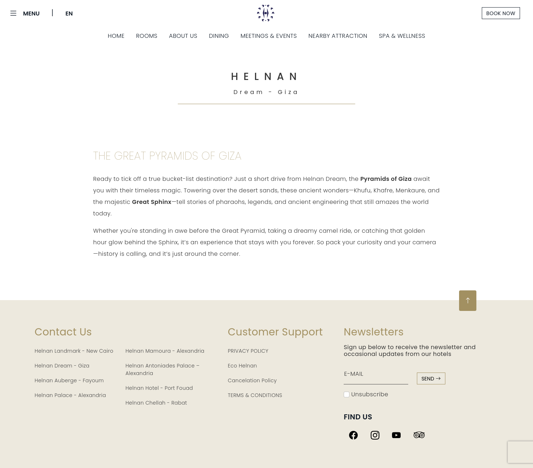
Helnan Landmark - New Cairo (74, 351)
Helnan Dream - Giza (62, 365)
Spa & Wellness (402, 36)
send (431, 378)
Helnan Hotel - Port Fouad (159, 388)
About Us (183, 36)
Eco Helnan (242, 365)
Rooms (146, 36)
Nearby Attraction (337, 36)
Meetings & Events (269, 36)
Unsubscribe (366, 394)
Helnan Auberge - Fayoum (69, 380)
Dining (219, 36)
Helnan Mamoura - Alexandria (164, 351)
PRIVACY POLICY (248, 351)
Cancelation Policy (252, 380)
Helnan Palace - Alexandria (70, 395)
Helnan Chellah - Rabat (156, 402)
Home (116, 36)
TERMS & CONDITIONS (255, 395)
